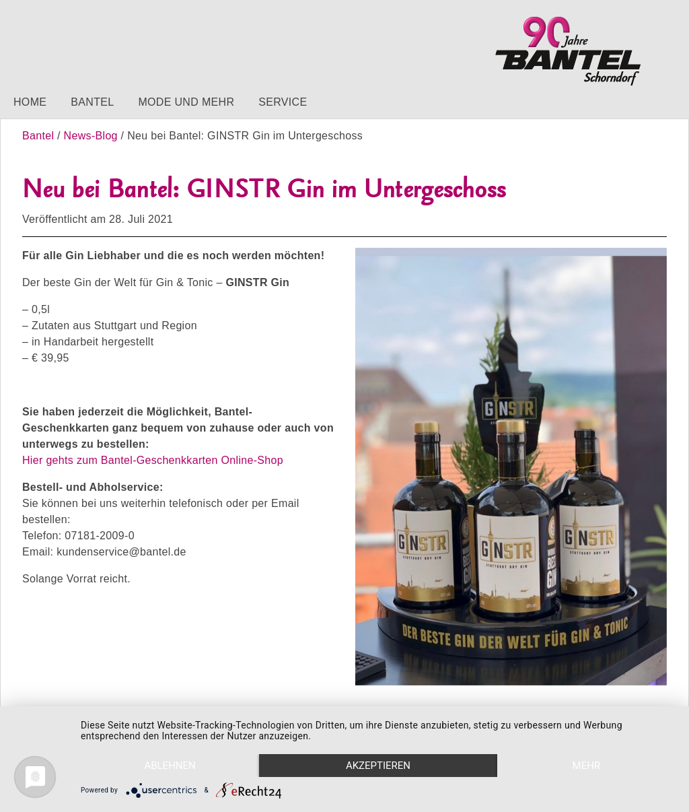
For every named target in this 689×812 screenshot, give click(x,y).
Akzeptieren (378, 765)
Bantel (92, 102)
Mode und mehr (186, 102)
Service (282, 102)
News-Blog (91, 135)
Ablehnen (169, 765)
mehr (587, 765)
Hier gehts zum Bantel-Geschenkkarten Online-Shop (152, 460)
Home (29, 102)
